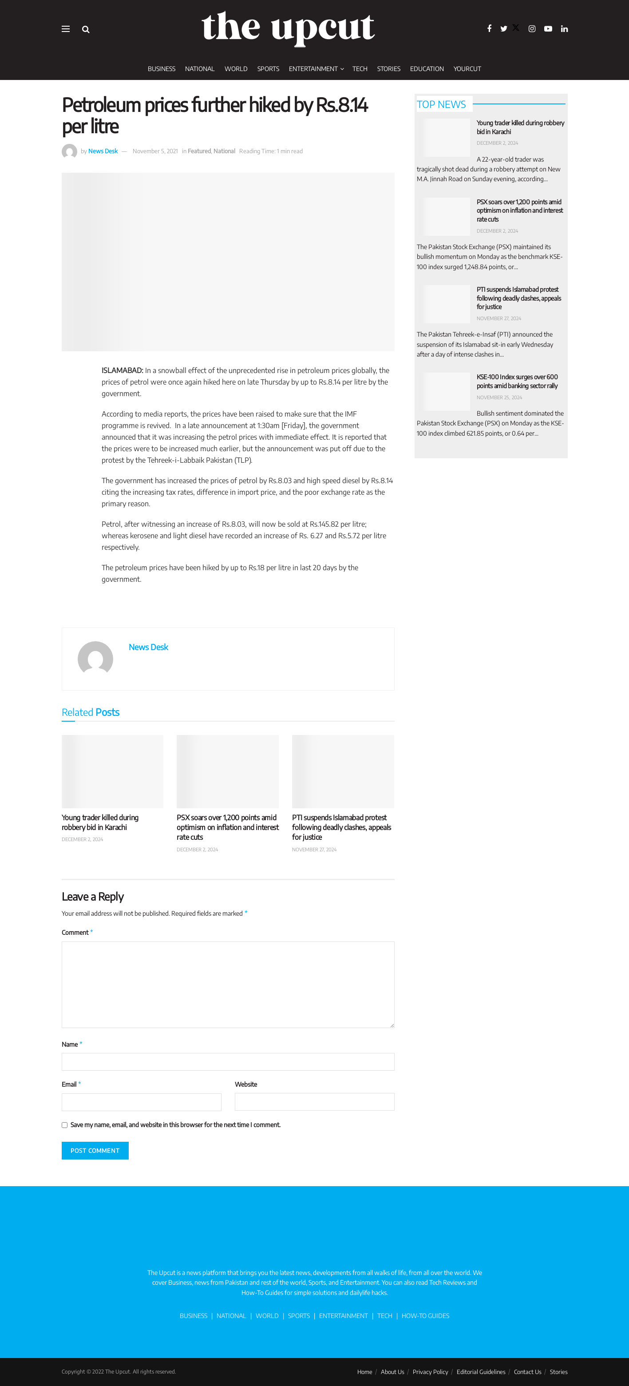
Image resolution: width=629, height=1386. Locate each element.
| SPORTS (295, 1315)
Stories (388, 68)
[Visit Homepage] (288, 29)
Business (161, 68)
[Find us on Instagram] (532, 29)
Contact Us (528, 1371)
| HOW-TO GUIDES (420, 1315)
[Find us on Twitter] (510, 29)
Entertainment (313, 68)
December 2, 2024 (82, 839)
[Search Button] (86, 29)
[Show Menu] (66, 29)
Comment (78, 932)
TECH (384, 1315)
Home (364, 1371)
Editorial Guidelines (481, 1371)
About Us (392, 1371)
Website (246, 1084)
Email (72, 1084)
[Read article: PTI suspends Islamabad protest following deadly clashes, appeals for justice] (343, 771)
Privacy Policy (430, 1371)
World (236, 68)
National (200, 68)
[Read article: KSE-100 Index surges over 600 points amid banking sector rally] (443, 392)
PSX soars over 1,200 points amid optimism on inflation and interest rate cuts (227, 827)
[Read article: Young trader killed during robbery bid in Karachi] (113, 771)
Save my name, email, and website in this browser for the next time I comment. (176, 1124)
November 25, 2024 (499, 397)
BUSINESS (193, 1315)
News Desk (103, 151)
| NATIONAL (228, 1315)
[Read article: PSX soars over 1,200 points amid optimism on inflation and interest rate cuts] (228, 771)
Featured (199, 151)
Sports (268, 68)
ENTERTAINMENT (343, 1315)
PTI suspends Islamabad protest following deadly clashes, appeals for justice (341, 827)
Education (427, 68)
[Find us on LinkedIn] (564, 29)
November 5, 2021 (155, 151)
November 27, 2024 (314, 849)
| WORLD (264, 1315)
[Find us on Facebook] (489, 29)
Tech (360, 68)
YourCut (467, 68)
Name (72, 1044)
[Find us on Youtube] (548, 29)
